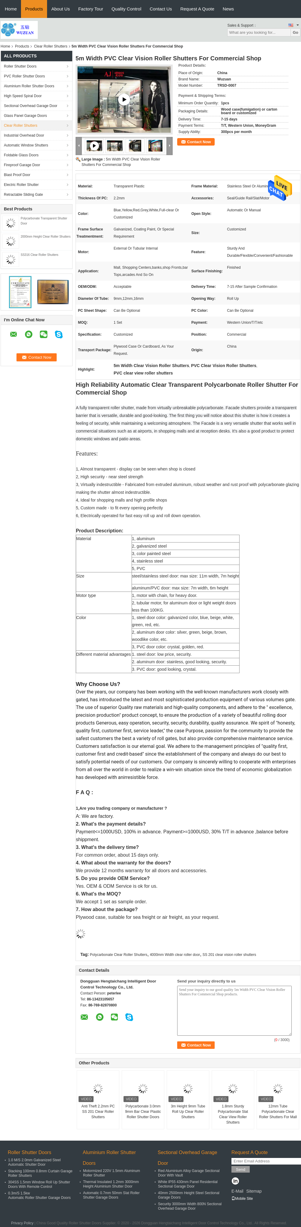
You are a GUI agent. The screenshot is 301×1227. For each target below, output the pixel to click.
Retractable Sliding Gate (23, 194)
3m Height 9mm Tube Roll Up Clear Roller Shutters (188, 1111)
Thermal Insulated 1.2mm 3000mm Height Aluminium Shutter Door (111, 1184)
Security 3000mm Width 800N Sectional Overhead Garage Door (190, 1206)
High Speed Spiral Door (23, 96)
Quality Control (126, 8)
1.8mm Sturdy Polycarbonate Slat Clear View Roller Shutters (233, 1114)
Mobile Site (242, 1199)
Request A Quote (197, 8)
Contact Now (199, 142)
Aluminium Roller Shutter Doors (29, 86)
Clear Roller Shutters (50, 46)
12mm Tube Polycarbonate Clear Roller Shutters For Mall (278, 1111)
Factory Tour (90, 8)
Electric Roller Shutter (21, 185)
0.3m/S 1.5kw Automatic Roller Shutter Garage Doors (39, 1195)
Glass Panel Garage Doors (25, 116)
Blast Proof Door (17, 175)
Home (11, 8)
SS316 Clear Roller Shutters (39, 254)
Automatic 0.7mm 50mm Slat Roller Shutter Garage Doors (111, 1195)
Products (34, 8)
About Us (60, 8)
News (228, 8)
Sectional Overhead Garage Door (30, 106)
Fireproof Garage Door (22, 165)
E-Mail (237, 1191)
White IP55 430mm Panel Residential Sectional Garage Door (188, 1184)
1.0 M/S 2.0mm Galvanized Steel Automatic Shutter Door (34, 1162)
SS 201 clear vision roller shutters (229, 955)
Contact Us (161, 8)
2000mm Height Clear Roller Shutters (45, 236)
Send (240, 1169)
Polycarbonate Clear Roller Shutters (118, 955)
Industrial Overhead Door (24, 135)
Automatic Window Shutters (26, 145)
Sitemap (253, 1191)
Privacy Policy (22, 1223)
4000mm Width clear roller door (175, 955)
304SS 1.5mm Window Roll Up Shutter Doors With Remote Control (39, 1184)
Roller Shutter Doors (20, 66)
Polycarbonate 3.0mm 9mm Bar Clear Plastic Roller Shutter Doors (143, 1111)
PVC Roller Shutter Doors (24, 76)
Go (295, 32)
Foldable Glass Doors (21, 155)
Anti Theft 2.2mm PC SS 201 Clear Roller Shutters (98, 1111)
